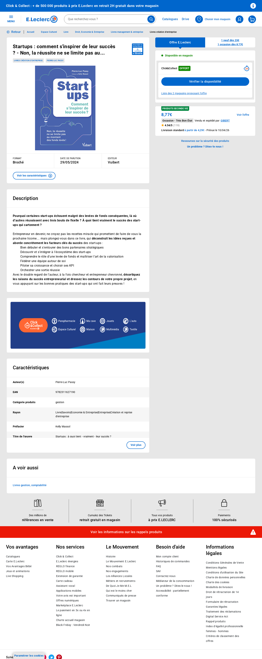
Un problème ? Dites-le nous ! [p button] (205, 146)
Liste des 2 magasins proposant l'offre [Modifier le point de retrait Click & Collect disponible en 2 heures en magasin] (184, 93)
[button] (34, 175)
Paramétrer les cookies (29, 655)
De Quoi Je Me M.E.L (119, 585)
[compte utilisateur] (239, 19)
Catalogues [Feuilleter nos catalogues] (170, 19)
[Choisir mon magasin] (213, 19)
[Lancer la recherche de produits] (151, 19)
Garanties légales (216, 606)
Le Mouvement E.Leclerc (121, 561)
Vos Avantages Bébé (18, 566)
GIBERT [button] (225, 120)
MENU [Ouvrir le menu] (11, 19)
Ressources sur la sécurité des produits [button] (205, 141)
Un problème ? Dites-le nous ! (174, 585)
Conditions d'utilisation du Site (224, 572)
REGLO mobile (65, 571)
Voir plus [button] (136, 444)
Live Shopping (14, 576)
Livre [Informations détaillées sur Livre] (66, 32)
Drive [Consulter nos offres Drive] (186, 19)
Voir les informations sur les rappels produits (126, 532)
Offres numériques (67, 600)
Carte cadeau (64, 580)
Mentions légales (216, 567)
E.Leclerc (69, 605)
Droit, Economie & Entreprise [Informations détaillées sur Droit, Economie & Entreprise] (89, 32)
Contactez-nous (165, 576)
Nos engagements (117, 571)
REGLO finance (65, 566)
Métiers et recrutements (120, 580)
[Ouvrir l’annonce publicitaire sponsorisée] (78, 325)
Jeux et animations (18, 571)
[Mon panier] (252, 19)
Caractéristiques (31, 367)
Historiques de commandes (173, 561)
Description (25, 198)
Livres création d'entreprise (28, 60)
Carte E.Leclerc (15, 561)
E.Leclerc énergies (67, 561)
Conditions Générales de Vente (225, 562)
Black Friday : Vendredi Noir (73, 624)
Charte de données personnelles (225, 577)
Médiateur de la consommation (175, 580)
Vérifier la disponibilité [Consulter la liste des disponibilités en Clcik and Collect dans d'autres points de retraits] (205, 81)
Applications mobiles (68, 590)
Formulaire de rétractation (222, 602)
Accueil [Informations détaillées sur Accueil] (30, 32)
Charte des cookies (217, 582)
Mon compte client (167, 556)
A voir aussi (25, 467)
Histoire (110, 556)
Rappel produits (215, 621)
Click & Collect (64, 556)
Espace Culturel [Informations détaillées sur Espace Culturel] (49, 32)
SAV (158, 571)
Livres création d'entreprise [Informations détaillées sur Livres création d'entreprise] (163, 32)
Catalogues (13, 556)
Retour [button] (16, 31)
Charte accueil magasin (70, 620)
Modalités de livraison (219, 587)
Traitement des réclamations (223, 611)
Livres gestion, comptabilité (29, 484)
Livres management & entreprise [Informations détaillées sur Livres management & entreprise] (127, 32)
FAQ (158, 566)
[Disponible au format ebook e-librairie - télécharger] (137, 49)
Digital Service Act (217, 616)
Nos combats (114, 566)
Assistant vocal (65, 585)
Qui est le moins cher (119, 590)
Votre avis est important (71, 595)
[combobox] (110, 19)
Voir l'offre (243, 114)
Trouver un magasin (118, 600)
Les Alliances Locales (119, 576)
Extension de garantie (69, 576)
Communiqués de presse (121, 595)
